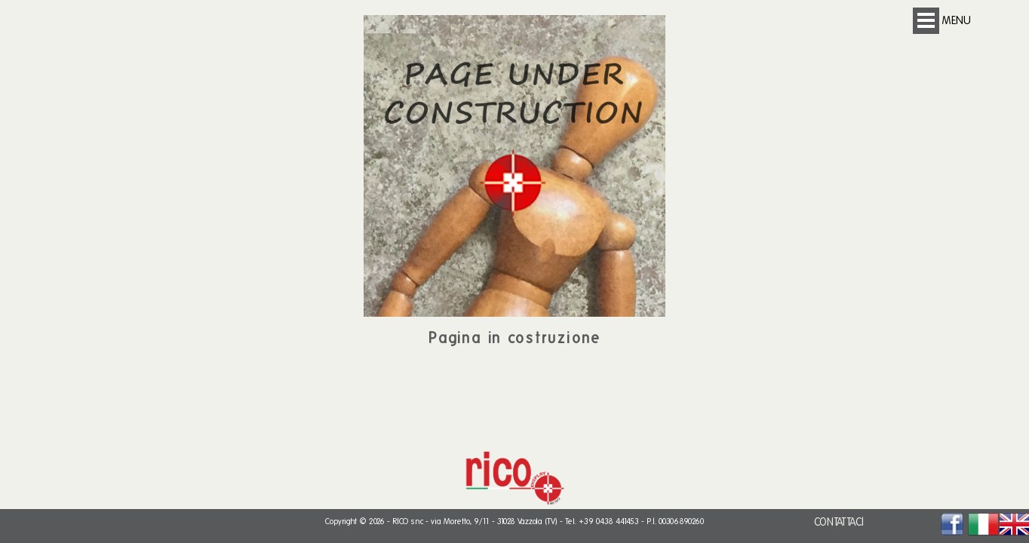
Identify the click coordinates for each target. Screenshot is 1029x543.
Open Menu (926, 21)
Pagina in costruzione (514, 338)
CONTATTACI (839, 522)
